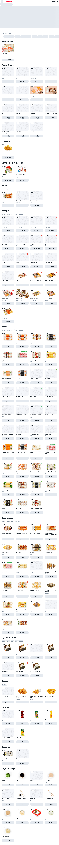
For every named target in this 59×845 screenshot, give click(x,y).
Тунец (16, 214)
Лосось (3, 189)
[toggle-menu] (2, 1)
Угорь (12, 214)
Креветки (13, 189)
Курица (8, 189)
